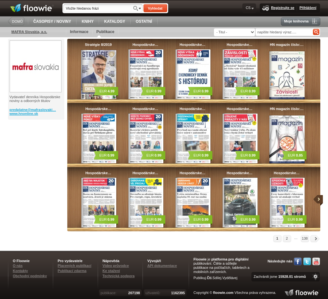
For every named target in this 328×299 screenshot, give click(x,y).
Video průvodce (115, 266)
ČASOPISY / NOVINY (52, 21)
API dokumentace (162, 266)
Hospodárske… (146, 45)
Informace (79, 32)
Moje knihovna (300, 21)
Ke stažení (111, 271)
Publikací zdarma (72, 271)
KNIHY (88, 21)
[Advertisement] (37, 145)
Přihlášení (307, 8)
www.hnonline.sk (24, 113)
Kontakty (20, 271)
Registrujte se (278, 8)
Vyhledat (155, 8)
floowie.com (223, 293)
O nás (18, 266)
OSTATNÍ (144, 21)
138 (305, 238)
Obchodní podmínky (30, 276)
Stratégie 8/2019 (98, 45)
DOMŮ (17, 21)
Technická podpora (118, 276)
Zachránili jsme (280, 276)
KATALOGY (114, 21)
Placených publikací (74, 266)
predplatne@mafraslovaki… (33, 110)
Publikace (105, 33)
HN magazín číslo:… (287, 45)
